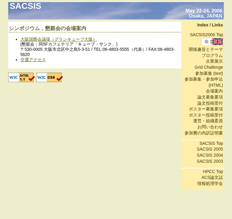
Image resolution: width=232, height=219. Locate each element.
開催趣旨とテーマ (206, 49)
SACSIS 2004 (210, 155)
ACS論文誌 (212, 177)
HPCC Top (213, 171)
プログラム (212, 55)
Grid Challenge (209, 67)
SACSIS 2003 (210, 161)
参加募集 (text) (209, 73)
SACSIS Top (211, 143)
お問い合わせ (210, 126)
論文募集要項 (210, 97)
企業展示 (214, 61)
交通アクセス (33, 59)
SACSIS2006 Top (206, 34)
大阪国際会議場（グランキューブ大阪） (58, 39)
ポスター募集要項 (206, 108)
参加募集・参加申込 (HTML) (204, 82)
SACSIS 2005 (210, 149)
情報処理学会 (210, 183)
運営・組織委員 (208, 120)
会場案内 (214, 91)
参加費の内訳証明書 (204, 132)
